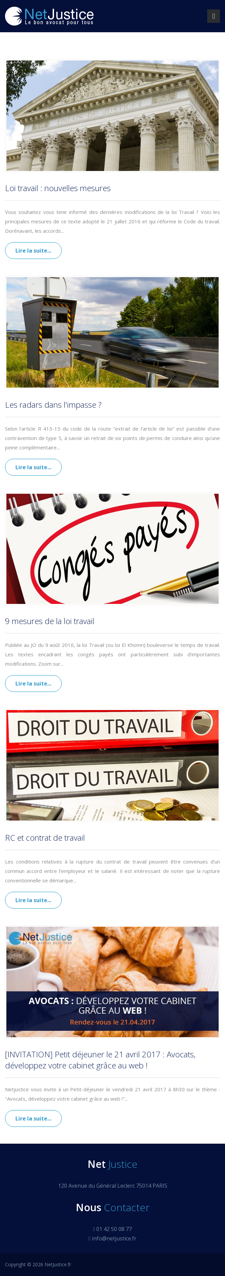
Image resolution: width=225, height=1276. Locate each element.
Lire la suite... (33, 250)
